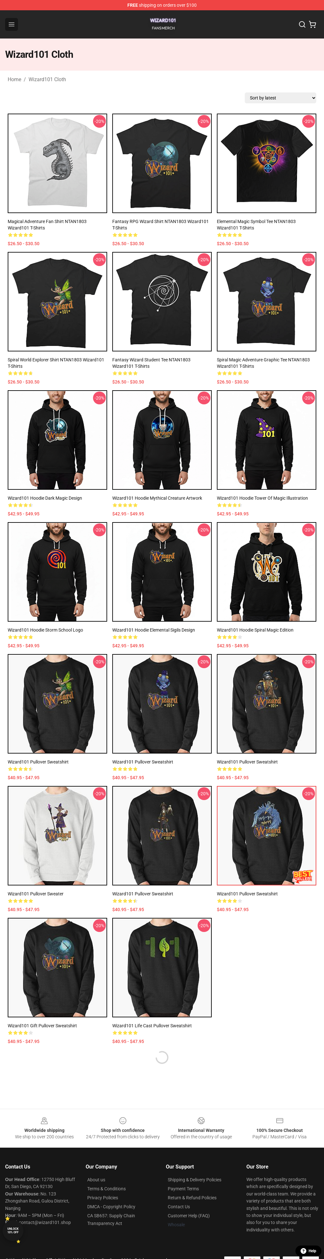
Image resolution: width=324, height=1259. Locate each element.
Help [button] (308, 1251)
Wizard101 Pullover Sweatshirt (38, 761)
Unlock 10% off (13, 1230)
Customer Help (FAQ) (189, 1215)
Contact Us (179, 1206)
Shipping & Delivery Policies (194, 1179)
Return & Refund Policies (192, 1197)
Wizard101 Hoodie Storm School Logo (45, 630)
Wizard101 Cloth (47, 79)
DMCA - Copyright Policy (111, 1206)
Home (14, 79)
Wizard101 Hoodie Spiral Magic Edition (255, 630)
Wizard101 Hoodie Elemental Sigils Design (153, 630)
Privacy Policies (102, 1197)
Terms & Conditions (106, 1188)
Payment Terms (183, 1188)
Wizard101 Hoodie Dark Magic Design (45, 498)
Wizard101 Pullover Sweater (36, 893)
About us (96, 1179)
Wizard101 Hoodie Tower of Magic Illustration (262, 498)
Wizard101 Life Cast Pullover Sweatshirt (152, 1025)
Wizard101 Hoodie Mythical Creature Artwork (157, 498)
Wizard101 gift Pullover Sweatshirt (42, 1025)
